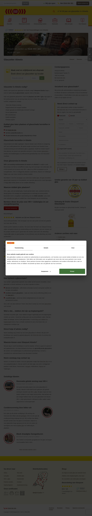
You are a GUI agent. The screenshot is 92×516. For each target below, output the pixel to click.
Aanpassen (45, 271)
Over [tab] (73, 248)
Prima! (72, 271)
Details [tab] (46, 248)
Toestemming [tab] (19, 248)
